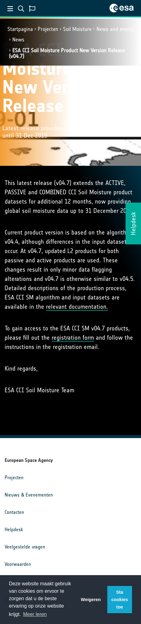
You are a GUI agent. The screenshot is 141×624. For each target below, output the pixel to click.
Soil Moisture (77, 29)
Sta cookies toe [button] (119, 599)
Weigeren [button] (91, 599)
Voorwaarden (18, 564)
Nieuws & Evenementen (29, 495)
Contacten (14, 512)
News (18, 40)
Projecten (48, 29)
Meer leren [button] (35, 614)
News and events (115, 29)
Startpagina (20, 29)
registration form (73, 337)
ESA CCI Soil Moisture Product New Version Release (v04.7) (67, 53)
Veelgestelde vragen (25, 547)
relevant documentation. (77, 306)
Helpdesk (14, 529)
